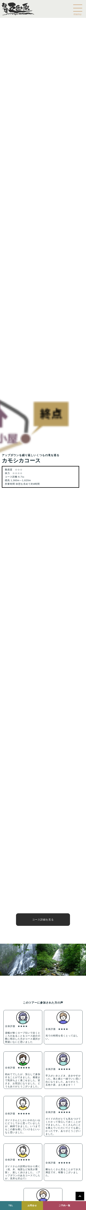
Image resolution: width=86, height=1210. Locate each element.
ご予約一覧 (64, 1205)
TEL (10, 1205)
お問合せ (32, 1205)
